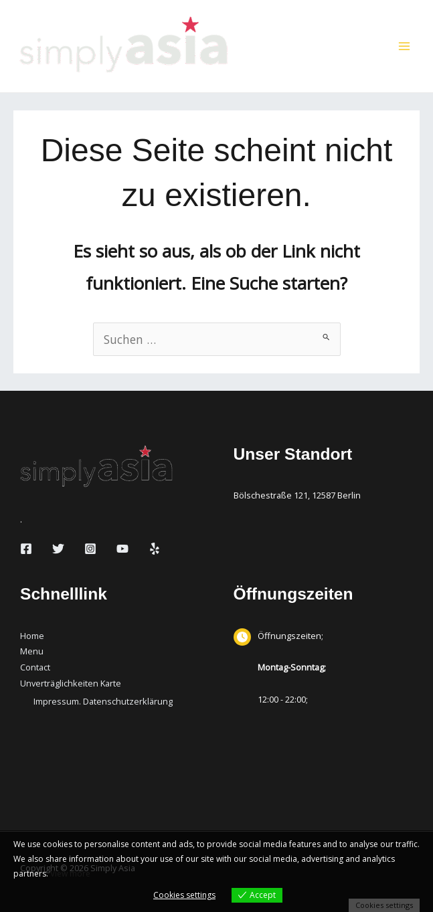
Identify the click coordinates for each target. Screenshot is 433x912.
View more (70, 873)
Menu (32, 651)
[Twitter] (58, 549)
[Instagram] (90, 549)
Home (32, 636)
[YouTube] (122, 549)
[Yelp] (155, 549)
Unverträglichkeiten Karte (70, 683)
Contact (35, 667)
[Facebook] (26, 549)
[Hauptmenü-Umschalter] (404, 46)
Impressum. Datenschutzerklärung (103, 701)
